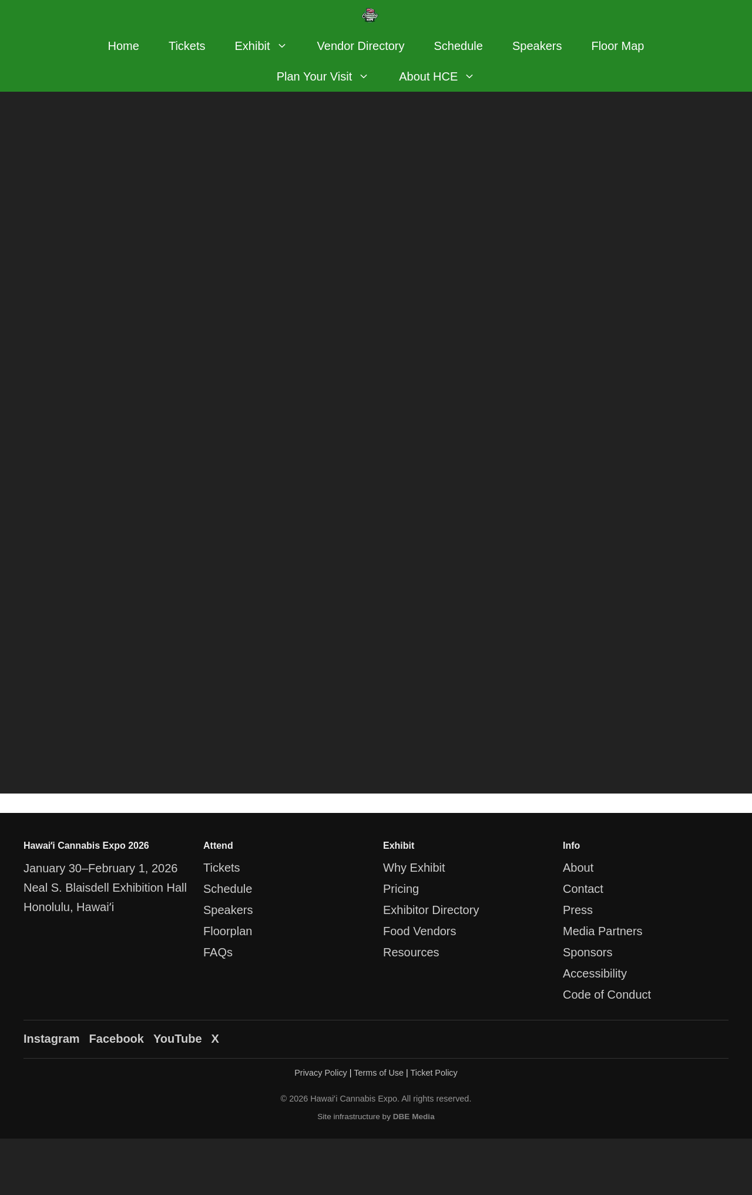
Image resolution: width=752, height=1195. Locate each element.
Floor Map (617, 45)
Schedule (458, 45)
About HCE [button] (444, 76)
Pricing (401, 888)
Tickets (187, 45)
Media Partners (603, 931)
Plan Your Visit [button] (331, 76)
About (578, 867)
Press (578, 909)
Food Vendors (419, 931)
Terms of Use (379, 1072)
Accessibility (595, 973)
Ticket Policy (434, 1072)
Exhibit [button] (269, 46)
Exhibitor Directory (431, 909)
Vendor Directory (361, 45)
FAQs (218, 952)
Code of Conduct (607, 994)
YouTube (177, 1038)
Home (123, 45)
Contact (583, 888)
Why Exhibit (414, 867)
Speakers (537, 45)
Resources (411, 952)
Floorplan (227, 931)
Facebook (116, 1038)
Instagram (52, 1038)
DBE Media (414, 1116)
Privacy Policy (320, 1072)
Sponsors (588, 952)
